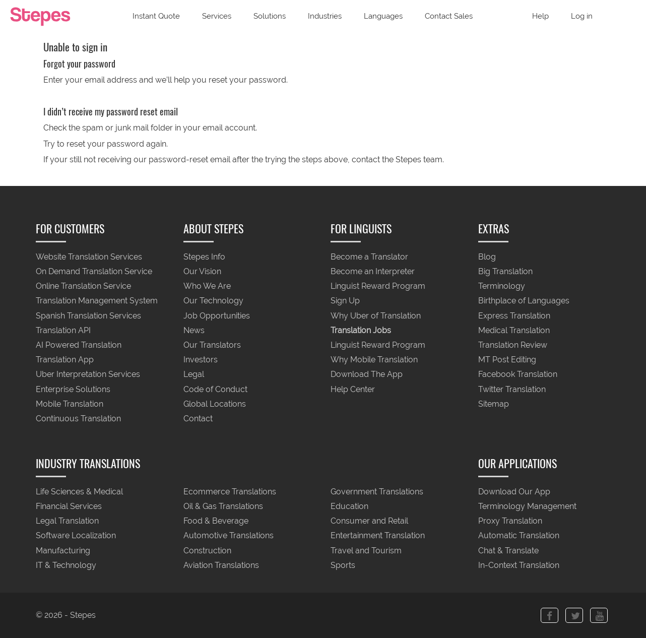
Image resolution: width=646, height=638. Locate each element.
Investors (200, 360)
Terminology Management (527, 506)
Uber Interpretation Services (88, 374)
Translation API (63, 330)
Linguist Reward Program (378, 286)
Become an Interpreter (373, 271)
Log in (582, 16)
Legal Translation (67, 521)
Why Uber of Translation (376, 316)
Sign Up (345, 301)
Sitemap (493, 404)
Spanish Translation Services (88, 316)
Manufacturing (63, 550)
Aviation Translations (221, 565)
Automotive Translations (228, 536)
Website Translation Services (89, 257)
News (194, 330)
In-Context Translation (518, 565)
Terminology (501, 286)
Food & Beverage (215, 521)
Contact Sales (449, 16)
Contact (198, 419)
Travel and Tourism (366, 550)
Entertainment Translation (378, 536)
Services (216, 16)
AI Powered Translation (78, 345)
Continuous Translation (78, 419)
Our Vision (202, 271)
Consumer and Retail (369, 521)
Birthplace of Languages (523, 301)
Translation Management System (97, 301)
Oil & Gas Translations (223, 506)
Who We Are (207, 286)
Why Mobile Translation (374, 360)
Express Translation (514, 316)
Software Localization (76, 536)
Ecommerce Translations (229, 491)
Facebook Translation (517, 374)
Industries (325, 16)
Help (540, 16)
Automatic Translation (518, 536)
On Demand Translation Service (94, 271)
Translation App (65, 360)
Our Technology (213, 301)
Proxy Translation (510, 521)
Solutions (269, 16)
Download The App (367, 374)
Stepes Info (204, 257)
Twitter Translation (512, 389)
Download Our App (514, 491)
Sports (343, 565)
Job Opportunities (216, 316)
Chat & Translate (508, 550)
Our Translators (212, 345)
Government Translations (377, 491)
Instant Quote (156, 16)
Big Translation (505, 271)
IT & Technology (66, 565)
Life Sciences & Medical (79, 491)
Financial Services (69, 506)
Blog (487, 257)
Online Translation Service (83, 286)
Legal (193, 374)
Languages (383, 16)
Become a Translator (369, 257)
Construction (207, 550)
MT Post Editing (507, 360)
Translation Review (512, 345)
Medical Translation (514, 330)
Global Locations (214, 404)
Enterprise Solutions (73, 389)
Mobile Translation (69, 404)
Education (349, 506)
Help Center (353, 389)
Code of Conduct (215, 389)
